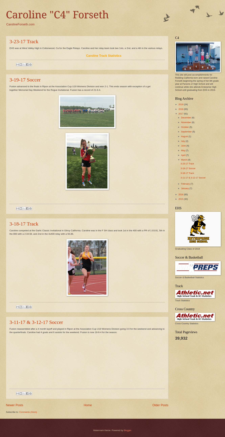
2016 (181, 194)
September (186, 131)
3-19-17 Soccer (25, 79)
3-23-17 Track (23, 41)
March (184, 159)
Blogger (127, 430)
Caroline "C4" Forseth (57, 15)
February (185, 184)
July (183, 141)
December (186, 117)
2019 (181, 104)
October (185, 127)
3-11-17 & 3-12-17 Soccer (36, 322)
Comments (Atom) (28, 412)
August (184, 136)
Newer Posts (14, 405)
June (183, 145)
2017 (181, 113)
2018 (181, 109)
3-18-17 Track (23, 224)
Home (88, 405)
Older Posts (160, 405)
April (183, 155)
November (186, 122)
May (183, 150)
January (185, 188)
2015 (181, 199)
